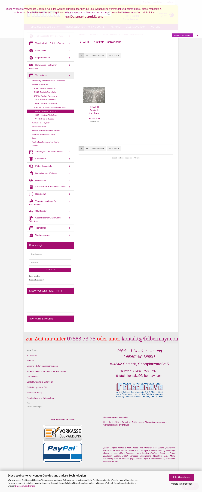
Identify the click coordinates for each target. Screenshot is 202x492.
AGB (28, 403)
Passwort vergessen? (36, 280)
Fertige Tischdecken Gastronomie (43, 134)
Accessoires (37, 180)
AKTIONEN (37, 51)
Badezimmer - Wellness (43, 173)
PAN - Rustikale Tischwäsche (44, 119)
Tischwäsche (38, 75)
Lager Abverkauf (39, 58)
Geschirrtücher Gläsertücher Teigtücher (45, 219)
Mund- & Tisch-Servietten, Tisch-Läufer (45, 142)
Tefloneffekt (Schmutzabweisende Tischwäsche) (48, 81)
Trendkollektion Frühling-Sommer (47, 43)
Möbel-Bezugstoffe (40, 166)
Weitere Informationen (181, 484)
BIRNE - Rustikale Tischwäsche (45, 92)
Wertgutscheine (39, 235)
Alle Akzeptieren (181, 477)
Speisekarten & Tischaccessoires (47, 187)
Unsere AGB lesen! (182, 35)
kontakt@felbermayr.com (147, 338)
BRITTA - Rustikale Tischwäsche (45, 96)
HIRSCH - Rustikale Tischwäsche (45, 115)
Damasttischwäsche (39, 127)
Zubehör (34, 146)
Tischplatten (37, 228)
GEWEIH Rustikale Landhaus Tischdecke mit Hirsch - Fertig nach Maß (94, 110)
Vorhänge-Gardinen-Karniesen (46, 152)
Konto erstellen (34, 276)
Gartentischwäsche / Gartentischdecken (46, 130)
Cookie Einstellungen (34, 407)
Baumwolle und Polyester (40, 123)
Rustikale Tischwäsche (40, 84)
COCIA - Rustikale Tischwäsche (45, 100)
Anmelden (50, 270)
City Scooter (37, 211)
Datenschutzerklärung (25, 486)
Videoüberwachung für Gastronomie (42, 202)
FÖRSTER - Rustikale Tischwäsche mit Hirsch (50, 107)
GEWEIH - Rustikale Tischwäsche (46, 111)
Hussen (34, 138)
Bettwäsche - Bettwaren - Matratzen (43, 66)
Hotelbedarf (37, 194)
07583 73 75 (78, 338)
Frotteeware (37, 159)
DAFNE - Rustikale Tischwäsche (45, 103)
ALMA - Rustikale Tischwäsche (45, 88)
